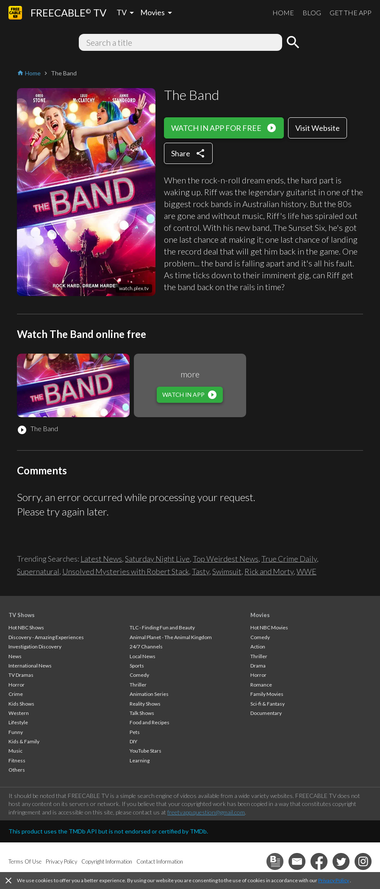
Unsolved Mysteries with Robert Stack (125, 571)
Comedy (139, 675)
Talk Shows (142, 713)
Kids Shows (21, 704)
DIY (133, 741)
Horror (16, 684)
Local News (142, 656)
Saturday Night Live (157, 558)
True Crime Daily (289, 558)
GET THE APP (351, 12)
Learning (140, 760)
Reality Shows (145, 704)
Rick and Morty (269, 571)
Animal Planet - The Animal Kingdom (171, 637)
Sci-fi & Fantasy (267, 704)
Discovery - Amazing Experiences (46, 637)
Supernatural (38, 571)
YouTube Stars (145, 751)
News (15, 656)
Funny (15, 732)
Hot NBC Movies (269, 627)
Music (15, 751)
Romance (261, 684)
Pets (135, 732)
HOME (283, 12)
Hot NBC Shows (26, 627)
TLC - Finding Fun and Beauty (162, 627)
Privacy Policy (333, 880)
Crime (15, 694)
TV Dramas (20, 675)
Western (18, 713)
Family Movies (266, 694)
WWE (306, 571)
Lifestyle (18, 722)
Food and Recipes (149, 722)
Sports (137, 665)
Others (16, 770)
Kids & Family (23, 741)
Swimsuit (226, 571)
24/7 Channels (146, 646)
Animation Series (149, 694)
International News (30, 665)
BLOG (311, 12)
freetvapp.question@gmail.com (206, 812)
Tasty (200, 571)
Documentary (266, 713)
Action (257, 646)
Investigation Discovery (34, 646)
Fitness (16, 760)
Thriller (138, 684)
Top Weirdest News (225, 558)
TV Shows (21, 615)
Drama (258, 665)
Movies (260, 615)
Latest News (101, 558)
